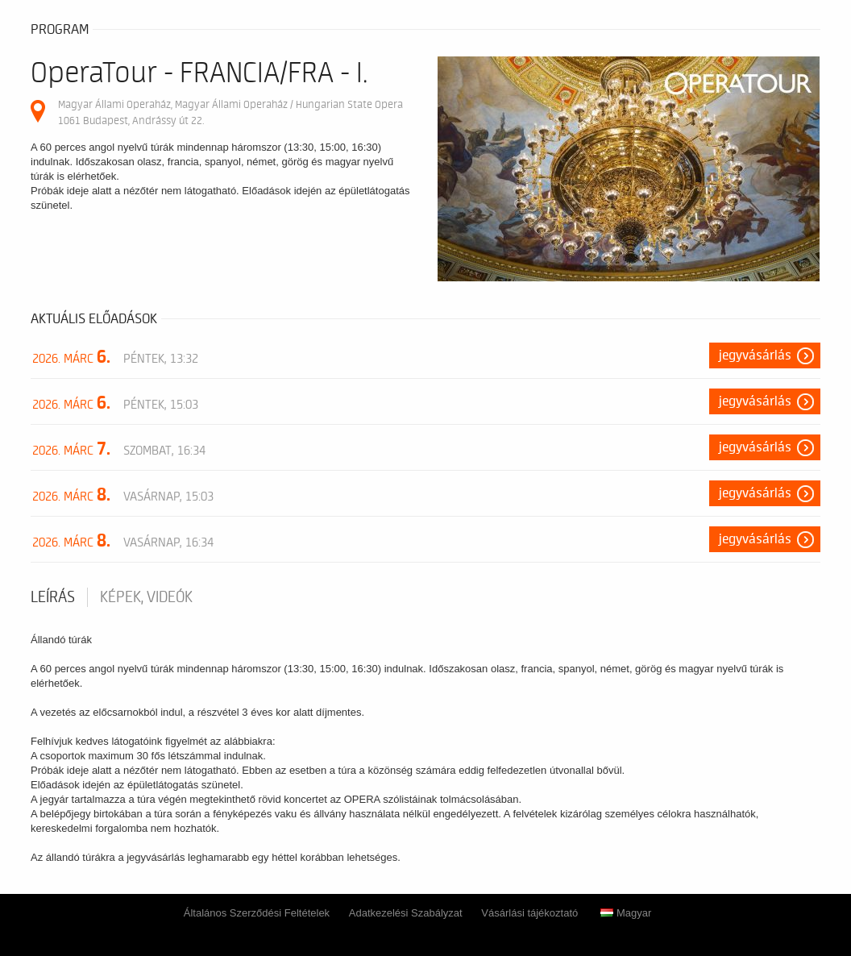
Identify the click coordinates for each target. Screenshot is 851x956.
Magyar (625, 913)
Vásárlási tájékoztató (529, 913)
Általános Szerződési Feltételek (257, 913)
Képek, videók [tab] (146, 597)
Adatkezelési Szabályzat (406, 913)
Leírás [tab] (53, 597)
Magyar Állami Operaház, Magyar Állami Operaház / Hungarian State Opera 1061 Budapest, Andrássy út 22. (230, 112)
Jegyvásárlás (755, 355)
